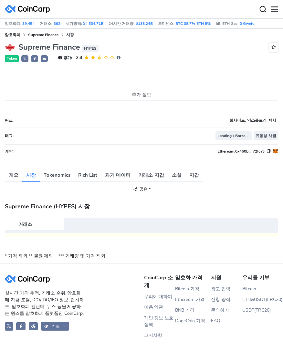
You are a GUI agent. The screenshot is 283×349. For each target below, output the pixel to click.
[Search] (263, 9)
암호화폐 (12, 34)
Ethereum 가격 (190, 299)
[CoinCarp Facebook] (21, 326)
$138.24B (144, 23)
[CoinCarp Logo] (29, 9)
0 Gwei (248, 23)
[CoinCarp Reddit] (33, 326)
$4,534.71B (93, 23)
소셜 (177, 175)
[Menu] (274, 9)
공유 (139, 189)
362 (57, 23)
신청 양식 (220, 299)
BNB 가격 (184, 310)
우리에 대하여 (158, 297)
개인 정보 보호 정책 (159, 321)
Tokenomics (57, 175)
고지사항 (153, 335)
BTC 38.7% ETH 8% (193, 23)
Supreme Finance (43, 34)
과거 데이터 (118, 175)
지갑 (194, 175)
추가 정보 (141, 95)
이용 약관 (153, 307)
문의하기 (220, 310)
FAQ (215, 321)
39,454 (28, 23)
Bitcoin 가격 (187, 289)
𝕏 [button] (24, 59)
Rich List (87, 175)
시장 (31, 175)
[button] (34, 58)
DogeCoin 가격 (190, 321)
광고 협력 (220, 289)
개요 (13, 175)
